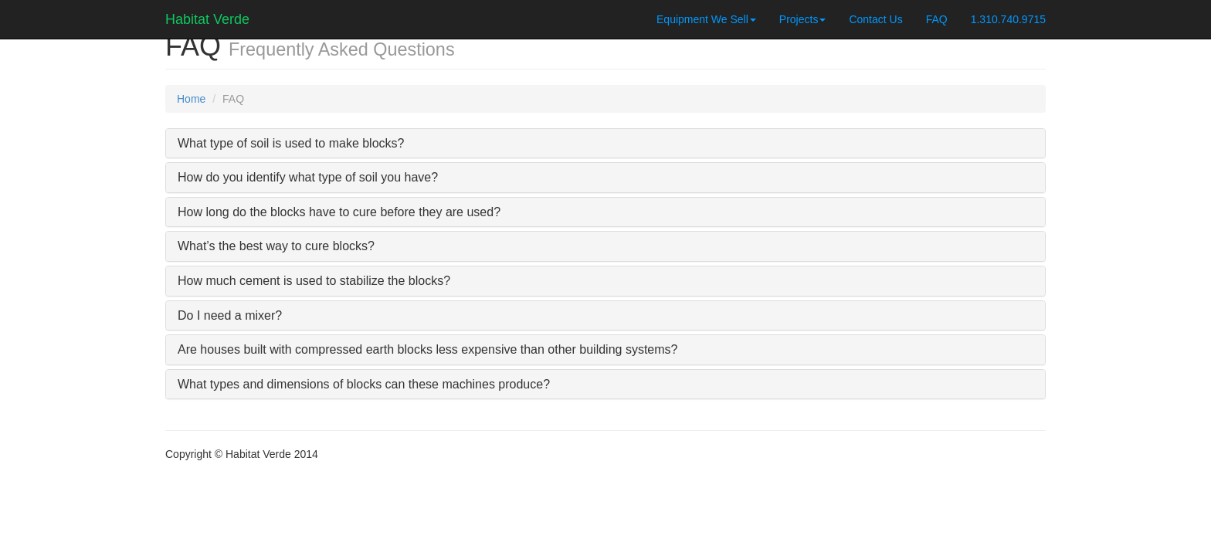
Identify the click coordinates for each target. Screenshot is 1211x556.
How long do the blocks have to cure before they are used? (339, 212)
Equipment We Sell (706, 19)
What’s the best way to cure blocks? (276, 246)
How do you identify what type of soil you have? (308, 177)
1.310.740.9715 (1008, 19)
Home (191, 99)
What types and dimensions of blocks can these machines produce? (364, 384)
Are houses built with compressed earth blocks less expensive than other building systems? (427, 349)
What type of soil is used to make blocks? (291, 143)
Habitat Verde (207, 17)
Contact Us (875, 19)
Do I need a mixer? (230, 315)
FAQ (937, 19)
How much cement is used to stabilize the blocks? (314, 280)
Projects (802, 19)
